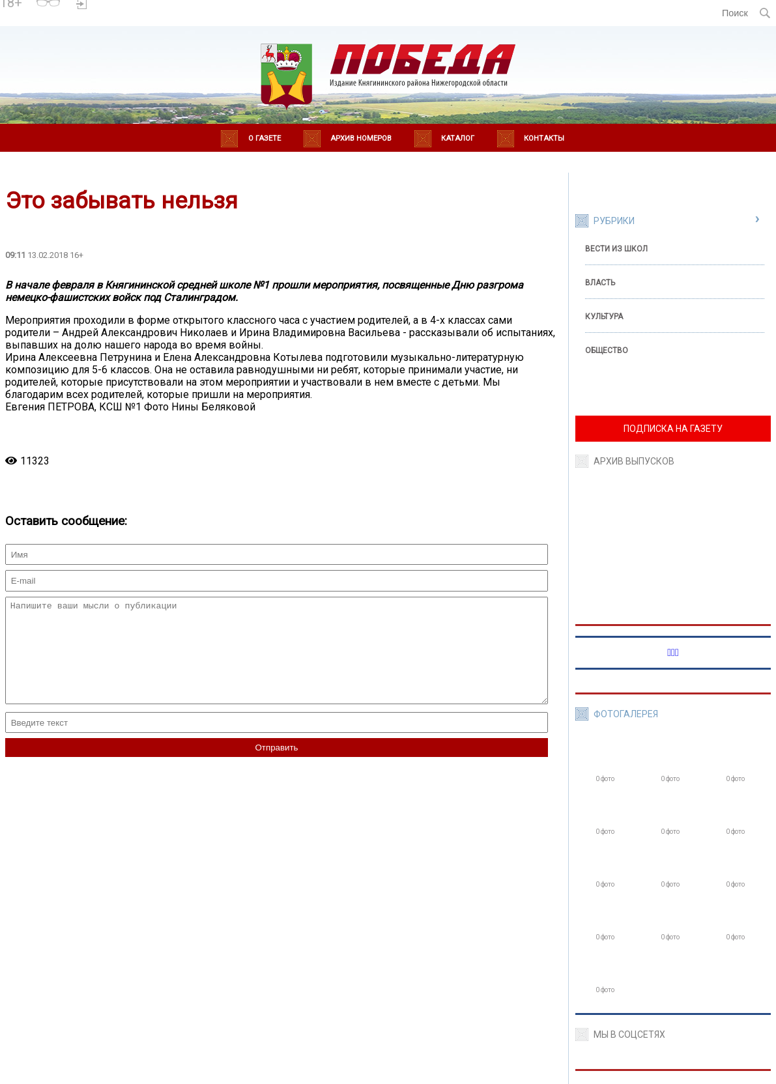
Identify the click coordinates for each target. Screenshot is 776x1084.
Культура (604, 316)
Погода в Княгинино (139, 7)
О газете (264, 138)
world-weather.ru (138, 18)
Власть (600, 282)
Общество (606, 350)
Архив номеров (361, 138)
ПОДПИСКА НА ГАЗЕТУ (673, 428)
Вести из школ (616, 248)
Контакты (544, 138)
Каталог (457, 138)
